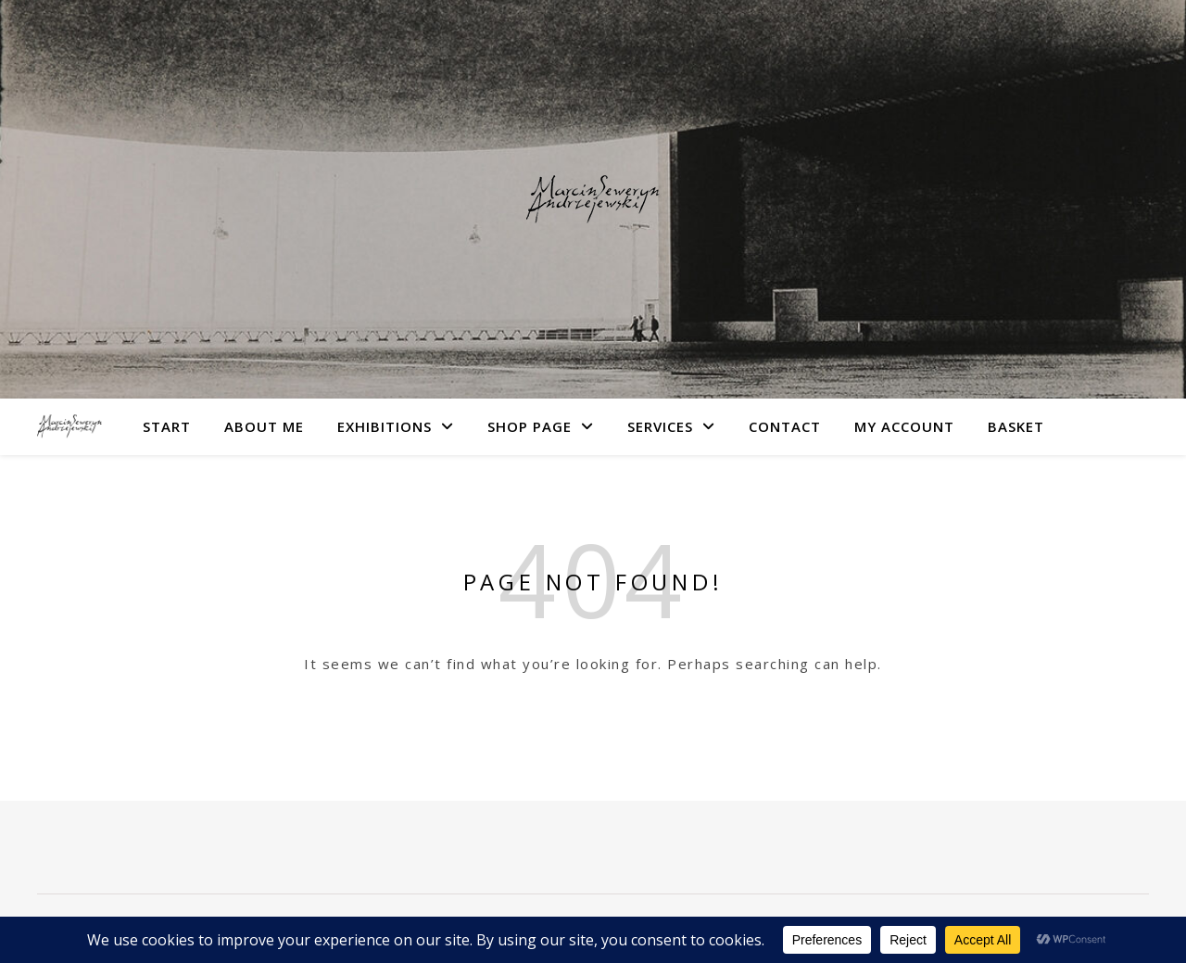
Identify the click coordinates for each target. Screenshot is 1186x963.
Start (167, 426)
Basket (1016, 426)
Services (660, 426)
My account (904, 426)
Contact (785, 426)
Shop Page (529, 426)
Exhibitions (384, 426)
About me (264, 426)
